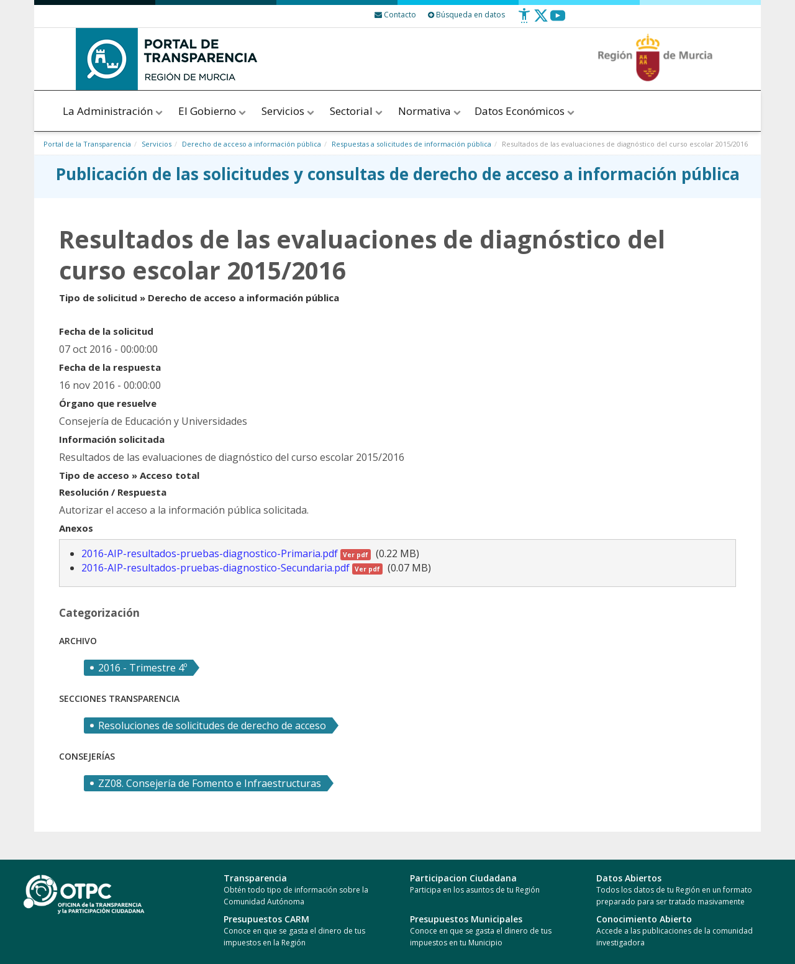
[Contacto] (395, 14)
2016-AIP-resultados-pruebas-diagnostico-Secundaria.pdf (232, 568)
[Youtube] (557, 20)
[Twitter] (541, 20)
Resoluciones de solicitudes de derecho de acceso (212, 725)
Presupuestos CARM (266, 919)
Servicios (288, 111)
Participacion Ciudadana (463, 878)
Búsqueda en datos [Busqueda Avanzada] (466, 14)
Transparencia (255, 878)
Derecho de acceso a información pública (251, 143)
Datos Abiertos (628, 878)
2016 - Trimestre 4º (142, 668)
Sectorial (357, 111)
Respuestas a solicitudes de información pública (411, 143)
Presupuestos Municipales (466, 919)
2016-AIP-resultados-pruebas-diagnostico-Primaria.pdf (226, 553)
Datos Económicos (525, 111)
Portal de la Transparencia (87, 143)
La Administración (114, 111)
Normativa (429, 111)
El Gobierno (213, 111)
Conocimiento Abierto (644, 919)
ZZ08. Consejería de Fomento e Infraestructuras (209, 783)
